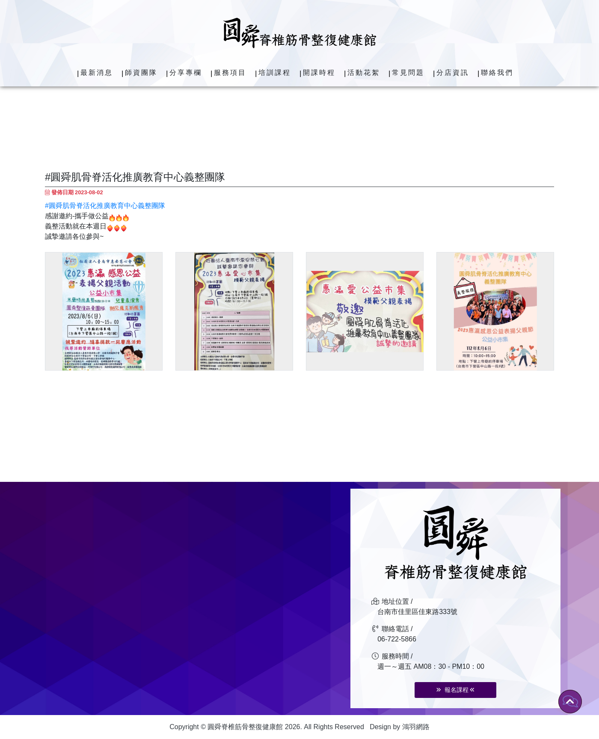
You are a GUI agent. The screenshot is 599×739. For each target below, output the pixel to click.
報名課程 (455, 689)
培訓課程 (274, 72)
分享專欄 (185, 72)
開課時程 (319, 72)
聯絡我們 (497, 72)
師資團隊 (141, 72)
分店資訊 (452, 72)
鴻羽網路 (416, 726)
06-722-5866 (396, 639)
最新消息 (96, 72)
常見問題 (408, 72)
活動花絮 (363, 72)
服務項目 (230, 72)
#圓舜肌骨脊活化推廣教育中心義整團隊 (105, 205)
